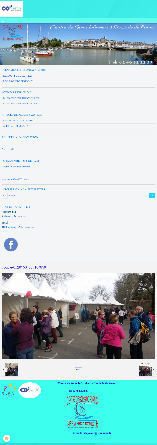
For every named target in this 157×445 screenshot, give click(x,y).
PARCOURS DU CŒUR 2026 (17, 75)
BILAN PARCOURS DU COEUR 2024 (21, 103)
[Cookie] (6, 438)
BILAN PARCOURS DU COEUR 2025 (21, 98)
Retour (78, 369)
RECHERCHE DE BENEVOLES (18, 81)
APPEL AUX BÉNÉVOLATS (16, 126)
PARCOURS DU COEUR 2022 (18, 120)
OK (152, 195)
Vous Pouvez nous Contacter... (17, 166)
